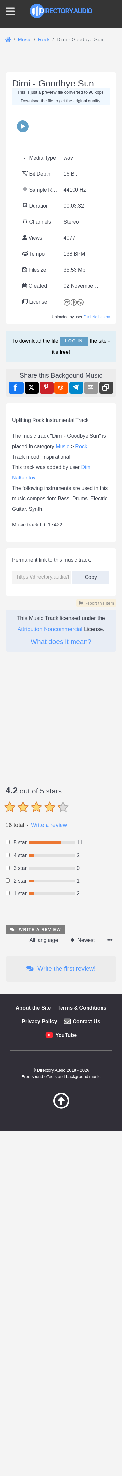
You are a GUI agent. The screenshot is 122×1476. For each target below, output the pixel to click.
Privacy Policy (39, 1393)
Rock (81, 818)
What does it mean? (61, 1013)
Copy (90, 947)
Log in (74, 463)
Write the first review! (61, 1340)
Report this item (96, 975)
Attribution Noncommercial (50, 1001)
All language (43, 1312)
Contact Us (86, 1393)
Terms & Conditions (81, 1380)
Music (62, 818)
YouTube (66, 1407)
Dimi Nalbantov (97, 439)
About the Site (33, 1380)
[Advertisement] (61, 132)
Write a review (49, 1197)
